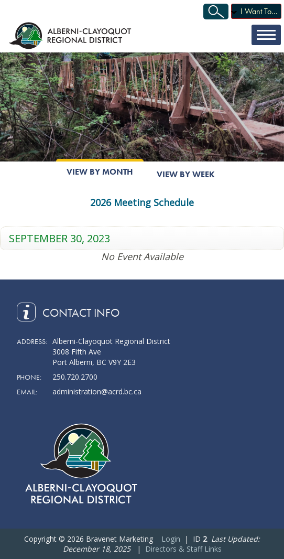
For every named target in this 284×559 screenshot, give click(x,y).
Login (170, 539)
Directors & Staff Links (183, 549)
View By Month (100, 171)
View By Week (186, 174)
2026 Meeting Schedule (142, 202)
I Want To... (259, 11)
